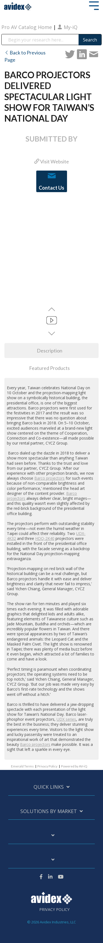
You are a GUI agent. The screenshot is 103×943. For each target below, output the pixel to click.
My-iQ (67, 27)
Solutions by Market (48, 811)
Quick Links (49, 787)
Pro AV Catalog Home (27, 27)
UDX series (66, 719)
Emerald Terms (22, 766)
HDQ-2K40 (44, 538)
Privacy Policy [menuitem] (54, 909)
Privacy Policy (47, 766)
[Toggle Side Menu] (94, 5)
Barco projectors (49, 478)
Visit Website (51, 161)
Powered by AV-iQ (74, 766)
